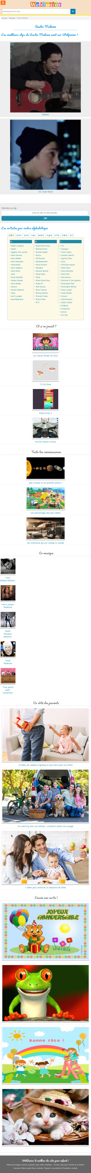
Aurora (14, 286)
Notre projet (26, 1168)
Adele (13, 249)
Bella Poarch (41, 264)
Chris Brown (66, 277)
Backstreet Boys (43, 245)
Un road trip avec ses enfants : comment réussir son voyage (45, 825)
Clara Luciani (66, 290)
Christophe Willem (68, 286)
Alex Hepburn (17, 267)
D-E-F (19, 235)
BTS (37, 302)
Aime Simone (16, 255)
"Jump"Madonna (8, 660)
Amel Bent (15, 271)
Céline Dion (65, 267)
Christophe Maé (67, 283)
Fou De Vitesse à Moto (45, 440)
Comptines (65, 308)
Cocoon (64, 296)
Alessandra (15, 264)
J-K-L (33, 235)
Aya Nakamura (17, 299)
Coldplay (64, 305)
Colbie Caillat (66, 302)
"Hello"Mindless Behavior (8, 632)
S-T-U (56, 235)
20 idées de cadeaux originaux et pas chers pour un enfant (45, 763)
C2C (62, 245)
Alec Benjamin (17, 261)
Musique (12, 18)
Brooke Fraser (42, 296)
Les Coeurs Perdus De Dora (45, 354)
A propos (17, 1168)
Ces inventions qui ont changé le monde (45, 541)
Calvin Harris (66, 252)
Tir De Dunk (45, 383)
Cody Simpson (66, 299)
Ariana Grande (17, 280)
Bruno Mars (41, 299)
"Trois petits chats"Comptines (8, 688)
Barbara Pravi (41, 249)
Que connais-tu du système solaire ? (45, 481)
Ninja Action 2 (45, 411)
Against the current (19, 252)
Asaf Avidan (16, 283)
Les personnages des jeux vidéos (45, 511)
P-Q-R (49, 235)
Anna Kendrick (17, 277)
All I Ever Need (45, 190)
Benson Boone (42, 271)
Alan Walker (16, 258)
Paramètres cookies (69, 1168)
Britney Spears (42, 293)
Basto (38, 255)
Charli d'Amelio (67, 271)
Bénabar (39, 267)
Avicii (13, 293)
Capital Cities (66, 258)
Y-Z (71, 235)
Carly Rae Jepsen (68, 264)
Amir (13, 274)
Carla (63, 261)
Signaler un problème (53, 1168)
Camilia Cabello (67, 255)
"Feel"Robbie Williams (8, 578)
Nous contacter (37, 1168)
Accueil (4, 18)
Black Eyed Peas (43, 280)
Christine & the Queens (71, 280)
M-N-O (41, 235)
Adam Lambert (17, 245)
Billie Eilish (40, 274)
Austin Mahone (17, 290)
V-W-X (64, 235)
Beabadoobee (42, 261)
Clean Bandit (66, 293)
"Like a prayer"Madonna (8, 604)
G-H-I (26, 235)
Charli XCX (65, 274)
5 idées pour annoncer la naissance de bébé (45, 886)
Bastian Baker (42, 252)
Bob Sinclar (40, 286)
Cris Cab (64, 315)
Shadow (45, 113)
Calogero (65, 249)
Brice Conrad (41, 290)
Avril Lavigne (16, 296)
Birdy (38, 277)
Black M (39, 283)
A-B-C (11, 235)
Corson (64, 312)
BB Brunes (40, 258)
